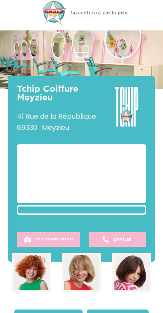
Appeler (117, 239)
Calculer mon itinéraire (48, 239)
